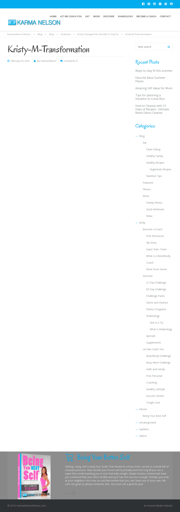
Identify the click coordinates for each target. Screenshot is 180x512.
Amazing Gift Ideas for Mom (153, 88)
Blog (141, 136)
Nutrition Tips (154, 176)
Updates (144, 429)
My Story (151, 242)
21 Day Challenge (156, 282)
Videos (143, 435)
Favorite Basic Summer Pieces (150, 79)
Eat (87, 16)
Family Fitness (154, 202)
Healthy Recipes (155, 162)
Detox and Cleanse (157, 302)
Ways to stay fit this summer (154, 71)
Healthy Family (154, 156)
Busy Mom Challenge (158, 362)
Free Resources (155, 236)
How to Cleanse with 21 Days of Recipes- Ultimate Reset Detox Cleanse (152, 109)
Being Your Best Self (154, 415)
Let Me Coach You (71, 16)
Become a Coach (146, 16)
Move (96, 16)
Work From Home (156, 269)
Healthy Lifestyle (155, 389)
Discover (108, 16)
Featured (148, 182)
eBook (143, 409)
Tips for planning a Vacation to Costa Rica (150, 97)
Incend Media (155, 505)
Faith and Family (155, 369)
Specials (150, 336)
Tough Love (153, 402)
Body (142, 222)
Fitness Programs (156, 309)
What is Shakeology (161, 329)
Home (53, 16)
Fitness (147, 189)
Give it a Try (156, 322)
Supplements (153, 342)
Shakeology (125, 16)
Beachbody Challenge (158, 356)
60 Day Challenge (156, 289)
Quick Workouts (155, 209)
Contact (165, 16)
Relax (149, 216)
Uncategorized (147, 422)
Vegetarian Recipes (160, 169)
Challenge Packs (155, 296)
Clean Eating (153, 149)
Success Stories (155, 396)
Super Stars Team (156, 249)
